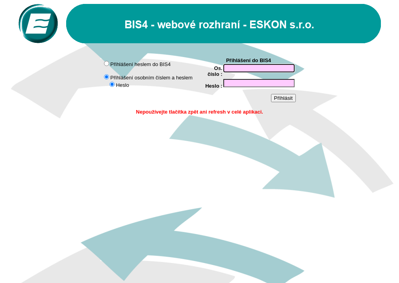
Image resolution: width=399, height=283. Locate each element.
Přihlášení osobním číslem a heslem (151, 78)
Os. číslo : (215, 71)
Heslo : (213, 86)
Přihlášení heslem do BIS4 (140, 64)
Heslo (122, 85)
